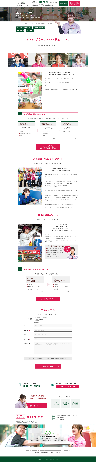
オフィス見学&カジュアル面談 (23, 27)
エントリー (50, 450)
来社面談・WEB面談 (38, 27)
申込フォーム (29, 30)
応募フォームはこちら (68, 386)
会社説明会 (19, 30)
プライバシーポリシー (46, 358)
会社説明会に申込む (48, 299)
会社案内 (41, 4)
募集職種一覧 (63, 3)
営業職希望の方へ (36, 5)
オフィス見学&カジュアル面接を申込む (48, 147)
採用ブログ (34, 4)
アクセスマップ (49, 4)
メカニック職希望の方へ (47, 5)
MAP (76, 415)
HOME (27, 450)
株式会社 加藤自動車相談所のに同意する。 (48, 358)
